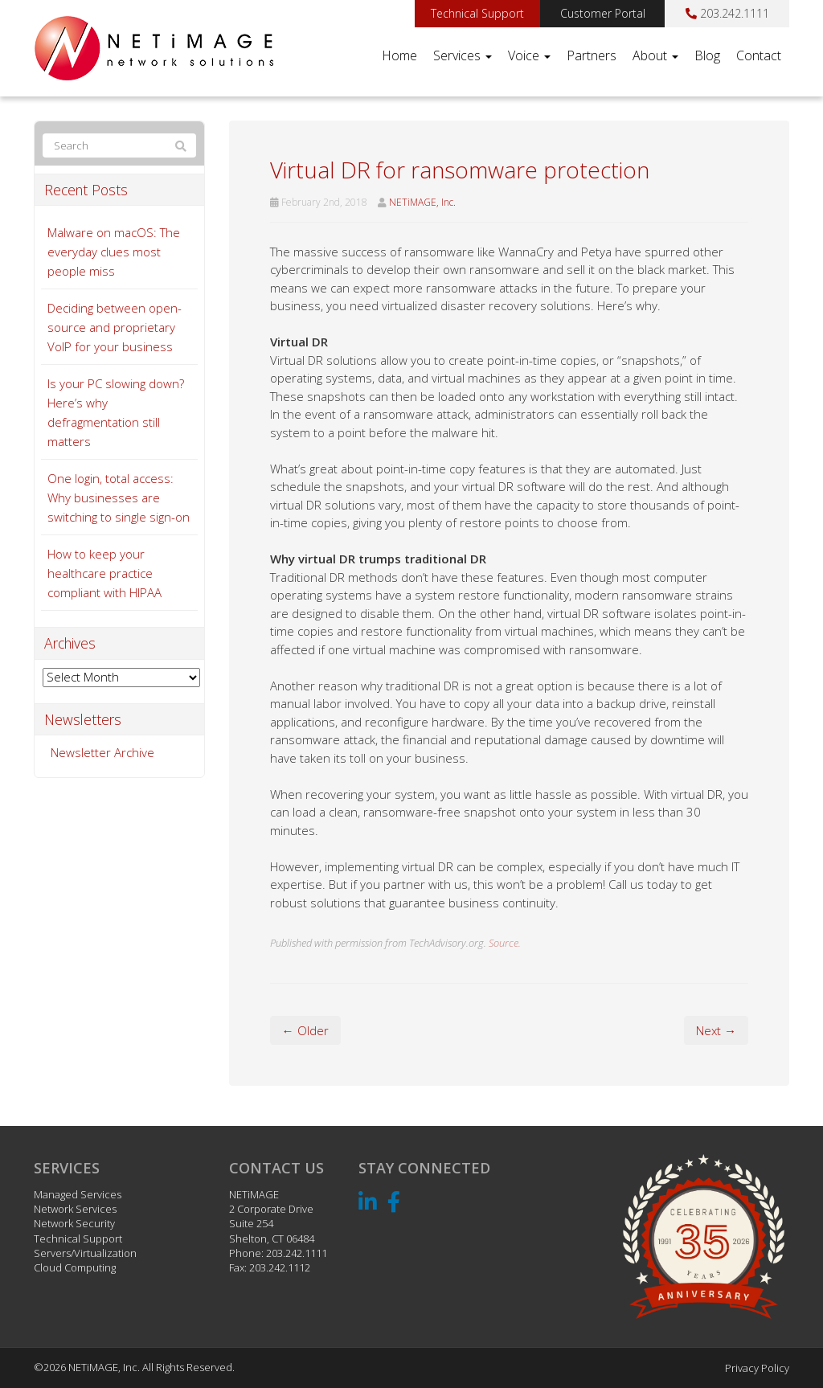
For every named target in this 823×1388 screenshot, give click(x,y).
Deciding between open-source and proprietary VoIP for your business (114, 327)
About (655, 55)
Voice (529, 55)
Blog (707, 55)
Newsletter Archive (102, 752)
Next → (716, 1030)
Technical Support (477, 13)
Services (462, 55)
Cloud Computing (75, 1267)
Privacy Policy (757, 1368)
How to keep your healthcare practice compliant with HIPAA (104, 573)
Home (399, 55)
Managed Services (77, 1194)
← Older (305, 1030)
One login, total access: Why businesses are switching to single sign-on (118, 497)
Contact (758, 55)
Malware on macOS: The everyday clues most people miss (113, 251)
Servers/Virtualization (85, 1253)
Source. (505, 943)
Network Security (74, 1223)
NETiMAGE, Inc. (422, 202)
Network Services (75, 1209)
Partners (591, 55)
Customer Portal (602, 13)
